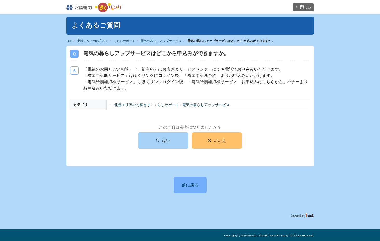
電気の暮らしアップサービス (161, 41)
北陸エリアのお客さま (92, 41)
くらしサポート (125, 41)
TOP (69, 41)
